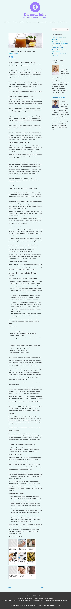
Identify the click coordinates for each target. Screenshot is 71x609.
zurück (9, 587)
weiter (42, 587)
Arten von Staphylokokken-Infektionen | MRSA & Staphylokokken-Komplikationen (60, 43)
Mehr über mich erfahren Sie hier (59, 99)
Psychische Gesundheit (13, 53)
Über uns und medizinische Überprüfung (26, 598)
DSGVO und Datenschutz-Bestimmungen (44, 598)
